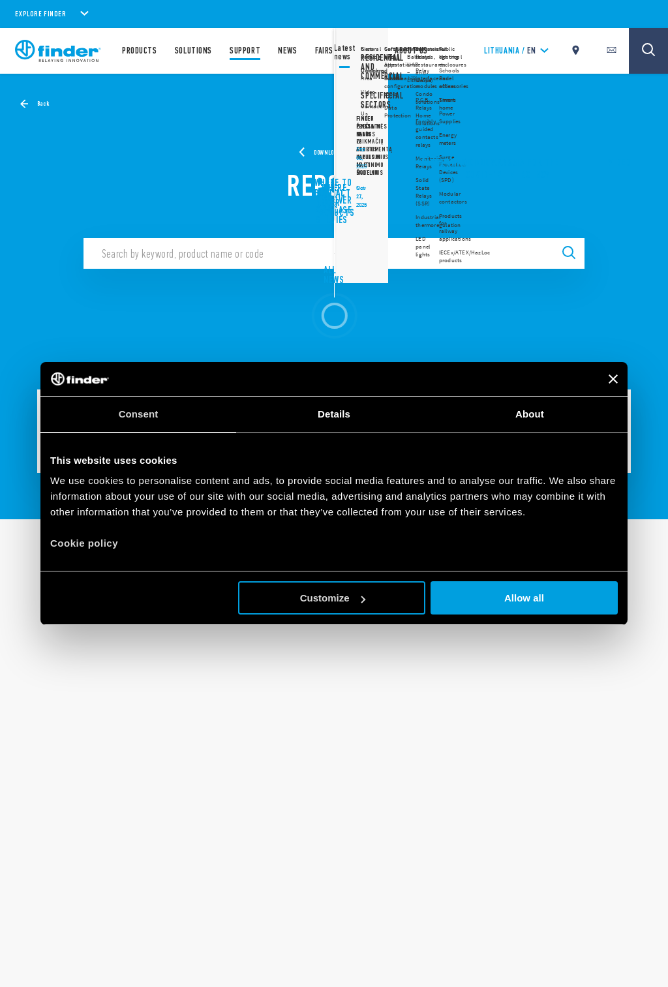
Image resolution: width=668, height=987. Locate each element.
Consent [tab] (139, 413)
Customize (332, 597)
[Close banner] (613, 379)
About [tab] (529, 413)
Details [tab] (334, 413)
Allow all (524, 597)
